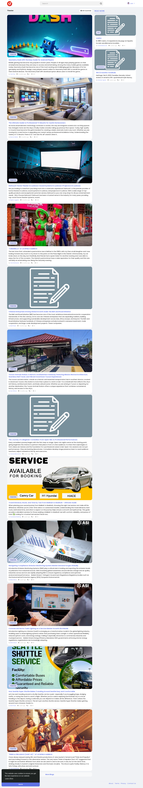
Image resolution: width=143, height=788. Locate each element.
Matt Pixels (13, 326)
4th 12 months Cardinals (106, 73)
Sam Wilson (13, 391)
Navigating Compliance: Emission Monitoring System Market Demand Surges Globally (43, 566)
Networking (100, 67)
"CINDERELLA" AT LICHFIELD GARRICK (23, 249)
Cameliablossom (103, 45)
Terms (117, 783)
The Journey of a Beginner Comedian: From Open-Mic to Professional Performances (43, 440)
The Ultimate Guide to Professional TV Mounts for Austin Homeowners (37, 123)
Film (98, 32)
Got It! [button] (21, 784)
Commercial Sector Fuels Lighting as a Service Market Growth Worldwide (38, 628)
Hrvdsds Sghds (102, 80)
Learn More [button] (9, 778)
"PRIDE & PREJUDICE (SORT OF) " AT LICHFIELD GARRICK (30, 754)
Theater (13, 54)
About (111, 783)
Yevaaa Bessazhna (15, 454)
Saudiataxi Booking (15, 517)
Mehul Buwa (13, 580)
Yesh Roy (12, 74)
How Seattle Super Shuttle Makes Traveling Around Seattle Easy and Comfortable (42, 691)
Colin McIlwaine (14, 263)
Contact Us (131, 783)
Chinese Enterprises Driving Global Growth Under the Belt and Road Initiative (40, 312)
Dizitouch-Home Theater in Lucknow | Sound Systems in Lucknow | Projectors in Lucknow (45, 186)
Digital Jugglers (14, 200)
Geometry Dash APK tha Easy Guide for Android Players (31, 60)
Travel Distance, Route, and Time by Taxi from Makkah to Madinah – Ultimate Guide (42, 503)
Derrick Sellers (14, 137)
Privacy (123, 783)
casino (98, 38)
